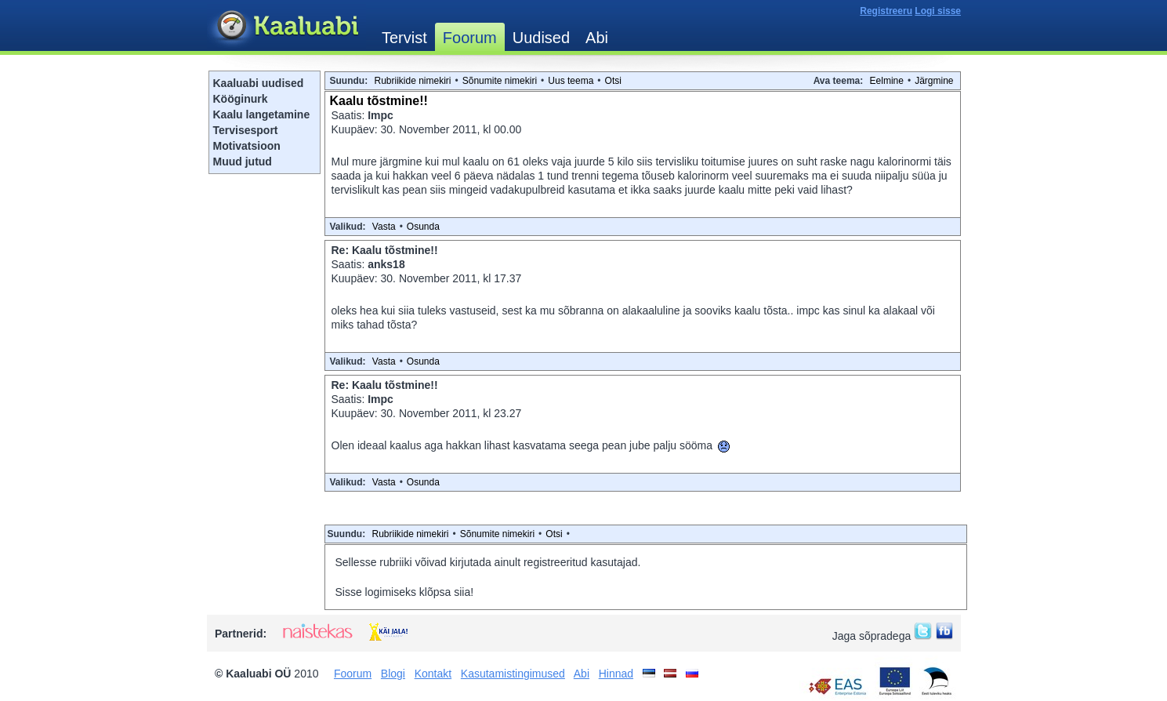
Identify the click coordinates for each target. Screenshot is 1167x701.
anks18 (386, 264)
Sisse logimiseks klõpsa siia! (404, 592)
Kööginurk (240, 99)
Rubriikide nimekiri (413, 80)
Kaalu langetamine (261, 114)
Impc (380, 115)
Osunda (423, 226)
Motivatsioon (247, 146)
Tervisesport (245, 130)
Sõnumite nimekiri (499, 80)
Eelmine (887, 80)
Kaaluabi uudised (258, 83)
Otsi (613, 80)
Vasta (384, 226)
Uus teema (570, 80)
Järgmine (934, 80)
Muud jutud (242, 161)
